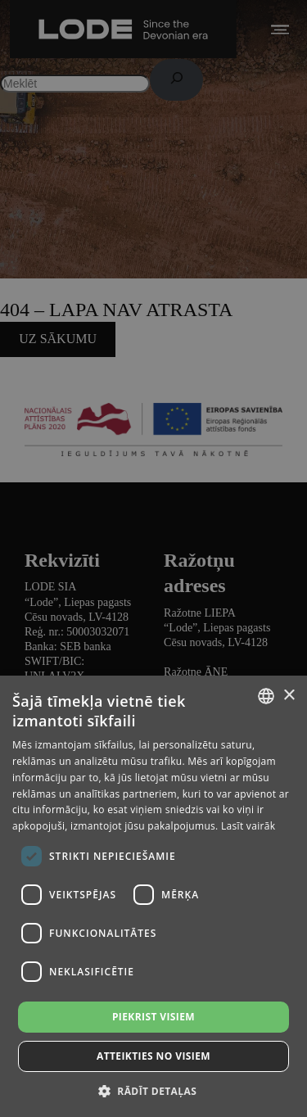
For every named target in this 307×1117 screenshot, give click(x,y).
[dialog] (153, 558)
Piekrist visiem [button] (153, 1017)
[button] (153, 1090)
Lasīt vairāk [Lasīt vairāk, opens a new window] (248, 826)
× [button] (288, 696)
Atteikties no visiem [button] (153, 1056)
